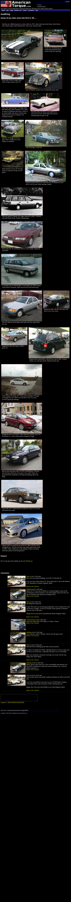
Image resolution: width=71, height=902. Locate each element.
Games (25, 10)
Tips (37, 10)
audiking (28, 589)
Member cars (18, 10)
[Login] (3, 703)
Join (7, 10)
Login (11, 10)
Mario (28, 576)
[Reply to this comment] (32, 586)
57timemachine (30, 619)
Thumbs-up (29, 561)
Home (3, 10)
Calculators (31, 10)
